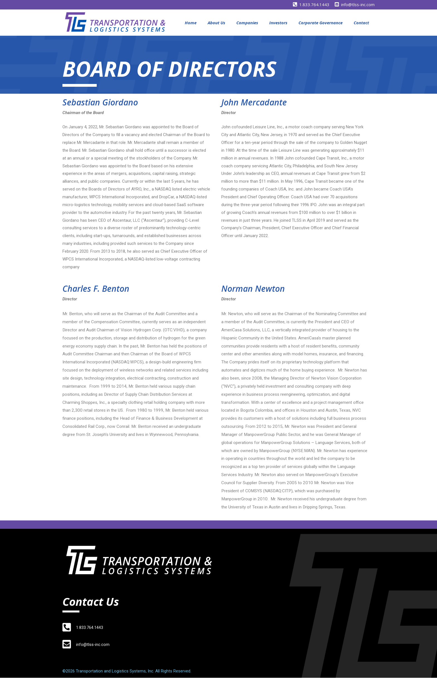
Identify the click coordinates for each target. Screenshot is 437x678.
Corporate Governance (320, 22)
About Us (216, 22)
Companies (247, 22)
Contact (361, 22)
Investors (278, 22)
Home (190, 22)
